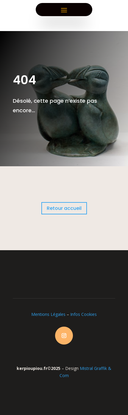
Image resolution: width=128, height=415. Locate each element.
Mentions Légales (48, 314)
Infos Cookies (83, 314)
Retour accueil (64, 208)
